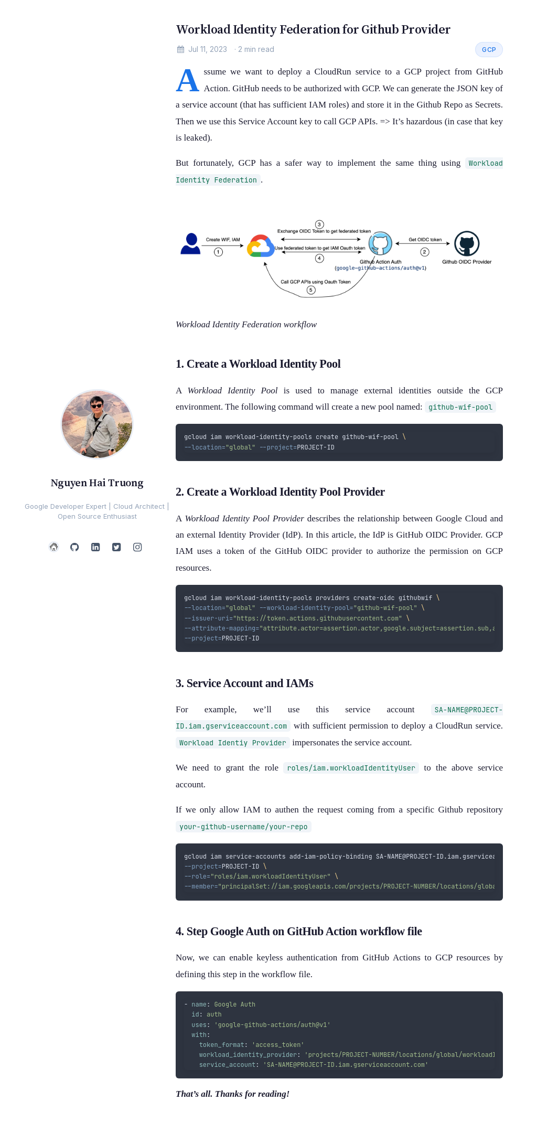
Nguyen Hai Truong (97, 482)
